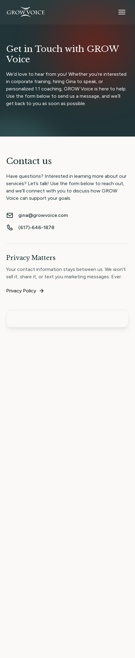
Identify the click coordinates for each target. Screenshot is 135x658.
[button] (122, 12)
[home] (25, 12)
